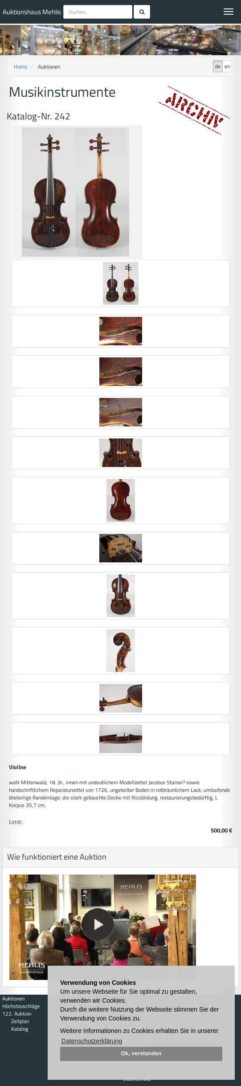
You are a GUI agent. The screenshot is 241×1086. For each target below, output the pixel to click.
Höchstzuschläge (21, 1006)
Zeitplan (20, 1021)
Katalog (19, 1029)
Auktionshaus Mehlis (32, 12)
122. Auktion (16, 1013)
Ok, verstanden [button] (141, 1053)
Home (20, 66)
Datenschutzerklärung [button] (91, 1041)
